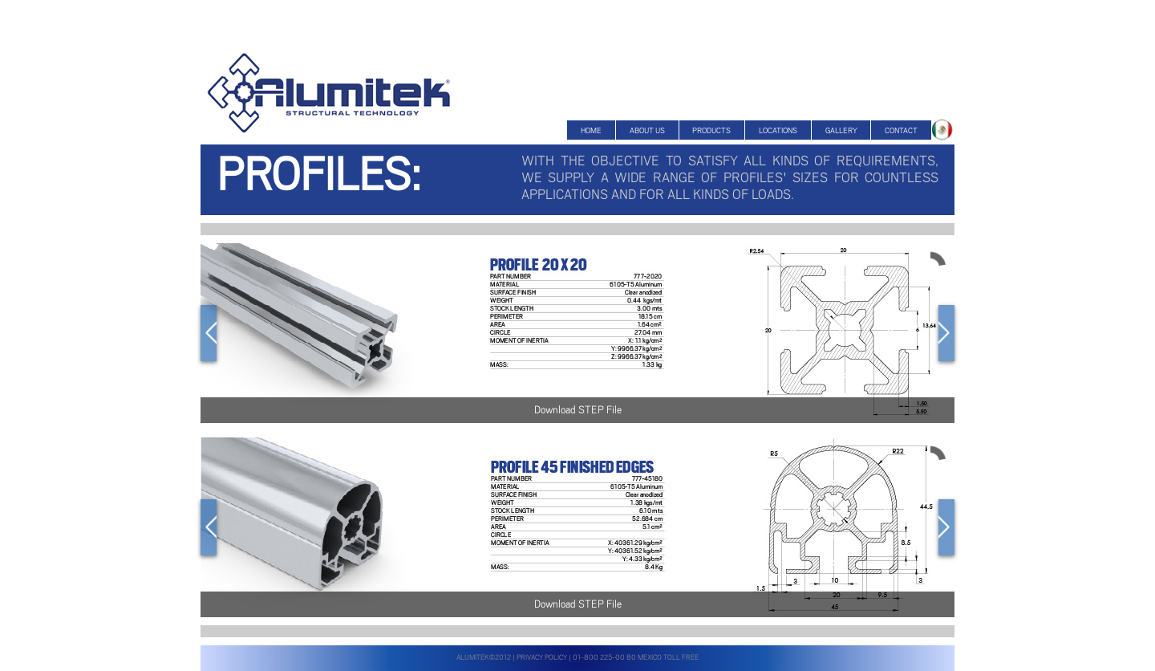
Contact (901, 130)
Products (711, 130)
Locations (778, 130)
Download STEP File (578, 410)
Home (591, 130)
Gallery (841, 130)
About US (647, 130)
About (943, 131)
